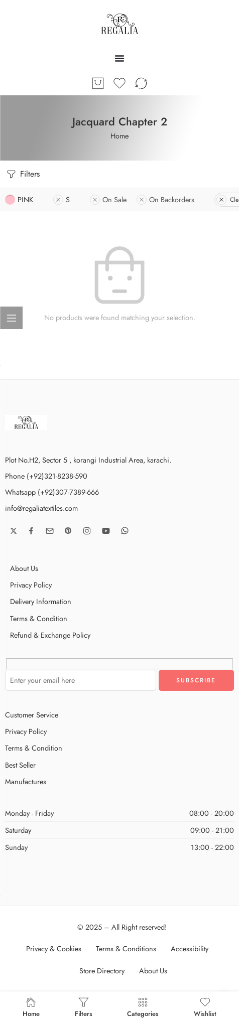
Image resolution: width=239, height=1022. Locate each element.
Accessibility (189, 948)
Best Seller (20, 765)
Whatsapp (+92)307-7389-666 (52, 492)
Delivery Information (40, 601)
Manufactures (25, 781)
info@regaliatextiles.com (41, 508)
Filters (22, 174)
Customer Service (31, 714)
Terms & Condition (38, 618)
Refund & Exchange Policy (50, 635)
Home (119, 135)
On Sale (108, 199)
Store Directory (102, 970)
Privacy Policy (31, 584)
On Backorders (165, 199)
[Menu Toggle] (119, 58)
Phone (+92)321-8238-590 (46, 476)
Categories (143, 1006)
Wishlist (205, 1006)
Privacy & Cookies (53, 948)
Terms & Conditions (126, 948)
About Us (24, 568)
